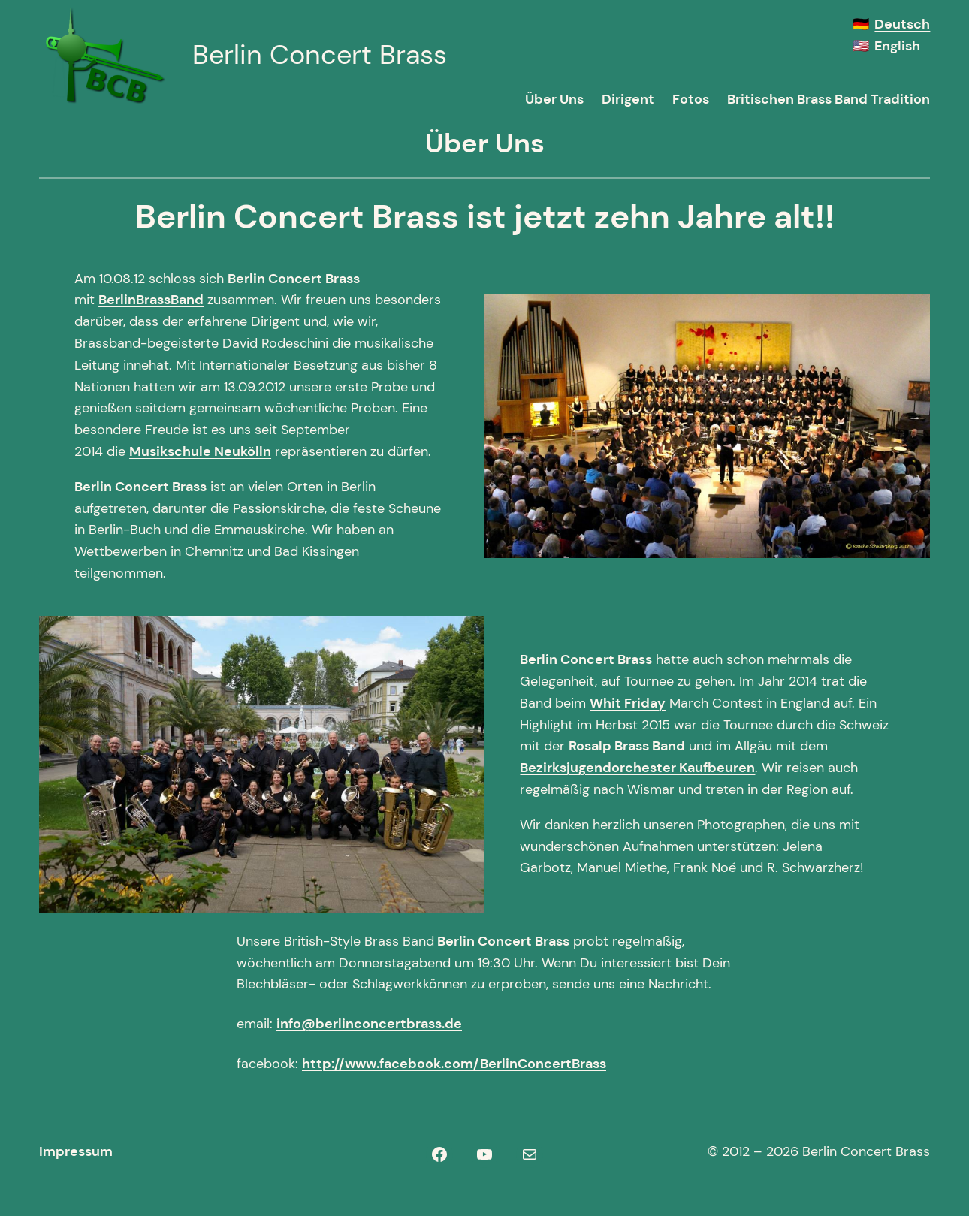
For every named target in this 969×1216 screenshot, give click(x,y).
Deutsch (902, 24)
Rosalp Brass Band (627, 746)
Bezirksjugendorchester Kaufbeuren (637, 768)
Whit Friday (628, 703)
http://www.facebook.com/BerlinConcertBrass (454, 1064)
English (897, 46)
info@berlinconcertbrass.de (369, 1024)
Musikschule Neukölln (200, 451)
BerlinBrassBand (151, 300)
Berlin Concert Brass (319, 54)
